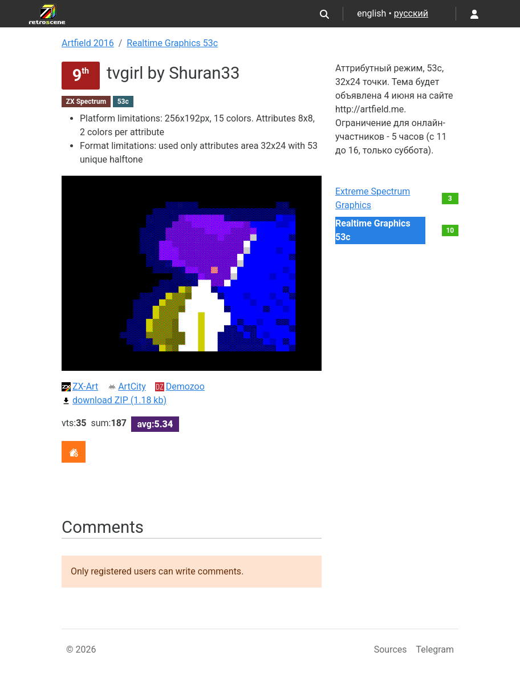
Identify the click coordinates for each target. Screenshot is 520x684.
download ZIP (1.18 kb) (114, 400)
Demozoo (180, 386)
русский (411, 13)
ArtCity (126, 386)
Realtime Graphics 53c (172, 43)
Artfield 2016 (88, 43)
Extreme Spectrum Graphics (372, 198)
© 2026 (81, 649)
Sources (390, 649)
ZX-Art (80, 386)
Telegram (435, 649)
